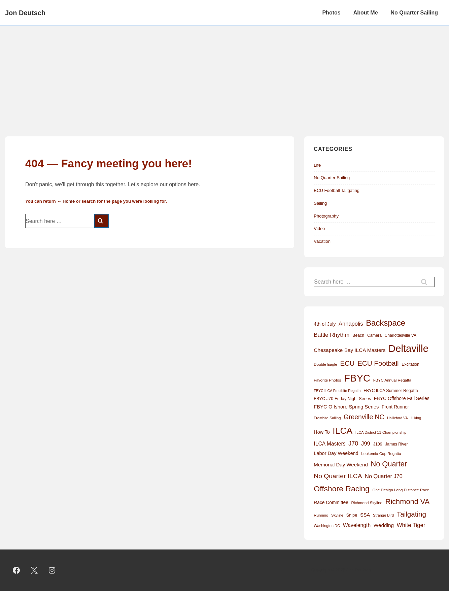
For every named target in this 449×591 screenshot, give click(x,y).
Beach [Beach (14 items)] (358, 335)
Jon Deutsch (25, 13)
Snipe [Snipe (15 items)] (351, 515)
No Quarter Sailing (414, 12)
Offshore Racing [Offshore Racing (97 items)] (342, 488)
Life (317, 165)
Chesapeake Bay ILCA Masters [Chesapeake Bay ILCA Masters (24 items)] (349, 350)
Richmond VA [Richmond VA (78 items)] (407, 501)
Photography (326, 216)
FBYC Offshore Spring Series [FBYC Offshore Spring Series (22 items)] (346, 406)
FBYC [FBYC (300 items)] (357, 378)
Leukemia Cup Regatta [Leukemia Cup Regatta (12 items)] (381, 454)
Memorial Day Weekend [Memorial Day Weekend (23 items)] (341, 464)
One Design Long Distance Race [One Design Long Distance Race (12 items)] (401, 490)
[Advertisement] (224, 76)
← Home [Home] (66, 201)
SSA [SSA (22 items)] (365, 515)
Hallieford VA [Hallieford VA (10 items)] (397, 418)
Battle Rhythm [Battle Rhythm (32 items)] (331, 335)
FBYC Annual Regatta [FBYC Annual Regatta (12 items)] (392, 380)
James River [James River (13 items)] (396, 444)
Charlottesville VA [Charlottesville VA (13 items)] (400, 335)
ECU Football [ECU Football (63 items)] (378, 363)
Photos (331, 12)
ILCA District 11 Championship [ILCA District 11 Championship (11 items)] (381, 432)
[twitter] (34, 570)
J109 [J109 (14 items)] (377, 444)
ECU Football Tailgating (336, 190)
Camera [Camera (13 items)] (374, 335)
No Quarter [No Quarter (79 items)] (389, 464)
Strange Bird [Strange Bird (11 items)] (383, 515)
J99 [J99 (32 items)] (365, 443)
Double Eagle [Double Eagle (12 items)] (325, 364)
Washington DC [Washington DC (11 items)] (327, 526)
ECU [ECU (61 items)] (347, 363)
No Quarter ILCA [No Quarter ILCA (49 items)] (338, 476)
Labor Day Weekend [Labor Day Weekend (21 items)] (336, 453)
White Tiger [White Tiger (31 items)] (411, 525)
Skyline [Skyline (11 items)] (337, 515)
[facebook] (16, 570)
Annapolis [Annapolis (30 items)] (351, 324)
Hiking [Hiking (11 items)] (416, 418)
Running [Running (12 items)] (321, 515)
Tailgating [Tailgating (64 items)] (411, 514)
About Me (365, 12)
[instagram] (52, 570)
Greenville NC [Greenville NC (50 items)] (364, 417)
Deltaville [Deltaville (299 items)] (408, 348)
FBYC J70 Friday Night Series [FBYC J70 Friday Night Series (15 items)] (342, 398)
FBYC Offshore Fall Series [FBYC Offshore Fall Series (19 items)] (401, 398)
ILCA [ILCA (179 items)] (342, 431)
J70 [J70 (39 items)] (353, 443)
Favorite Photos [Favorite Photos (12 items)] (327, 380)
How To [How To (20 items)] (322, 432)
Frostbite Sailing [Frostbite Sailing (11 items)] (327, 418)
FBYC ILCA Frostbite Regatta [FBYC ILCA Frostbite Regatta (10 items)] (337, 391)
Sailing (320, 203)
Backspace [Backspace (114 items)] (385, 322)
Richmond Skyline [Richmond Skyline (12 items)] (366, 503)
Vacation (322, 241)
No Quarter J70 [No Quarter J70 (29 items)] (384, 476)
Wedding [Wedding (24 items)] (384, 525)
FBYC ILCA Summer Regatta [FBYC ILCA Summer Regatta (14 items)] (391, 390)
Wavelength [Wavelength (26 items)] (357, 525)
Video (319, 228)
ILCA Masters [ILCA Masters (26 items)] (329, 444)
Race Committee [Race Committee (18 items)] (331, 502)
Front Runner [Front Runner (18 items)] (395, 406)
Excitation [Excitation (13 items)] (410, 364)
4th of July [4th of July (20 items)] (325, 324)
